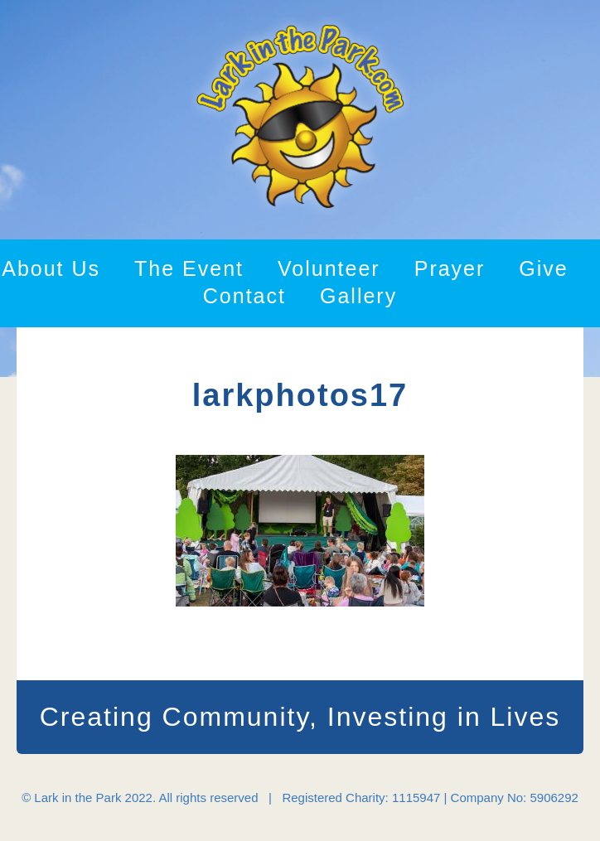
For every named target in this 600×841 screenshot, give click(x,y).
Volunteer (329, 268)
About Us (51, 268)
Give (543, 268)
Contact (244, 295)
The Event (189, 268)
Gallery (358, 295)
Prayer (450, 268)
